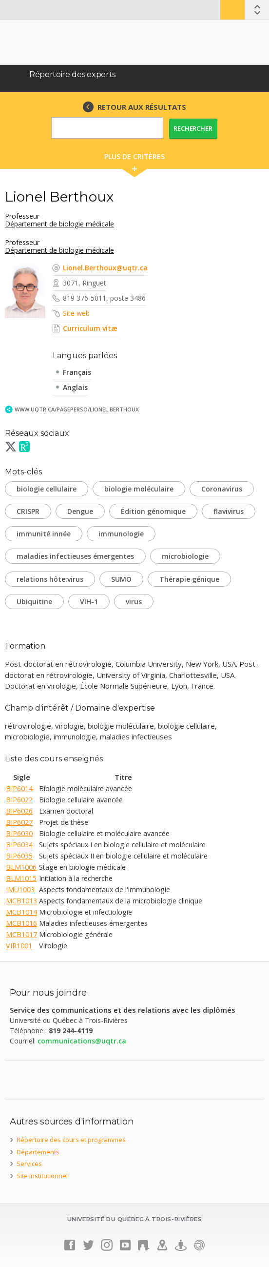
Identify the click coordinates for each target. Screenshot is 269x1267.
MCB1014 (21, 912)
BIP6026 (19, 811)
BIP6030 (19, 833)
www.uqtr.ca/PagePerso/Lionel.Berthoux (77, 409)
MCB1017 (21, 934)
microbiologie (185, 556)
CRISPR (28, 511)
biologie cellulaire (47, 488)
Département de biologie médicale (59, 223)
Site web (76, 313)
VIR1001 (19, 945)
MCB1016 (21, 923)
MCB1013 (21, 900)
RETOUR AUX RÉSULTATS (141, 107)
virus (134, 601)
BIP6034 (19, 844)
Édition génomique (153, 511)
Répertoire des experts (72, 74)
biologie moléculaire (138, 488)
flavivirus (228, 511)
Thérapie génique (189, 579)
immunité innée (44, 533)
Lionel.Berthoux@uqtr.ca (105, 267)
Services (29, 1163)
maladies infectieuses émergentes (75, 556)
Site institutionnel (42, 1175)
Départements (38, 1151)
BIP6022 (19, 799)
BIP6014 (19, 788)
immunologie (121, 533)
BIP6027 (19, 822)
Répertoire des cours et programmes (71, 1139)
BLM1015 (21, 878)
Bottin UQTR (232, 10)
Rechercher (192, 128)
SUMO (121, 579)
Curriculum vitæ (90, 328)
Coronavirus (221, 488)
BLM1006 (21, 867)
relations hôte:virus (50, 579)
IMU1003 (20, 889)
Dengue (80, 511)
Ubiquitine (34, 601)
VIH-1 (89, 601)
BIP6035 (19, 855)
